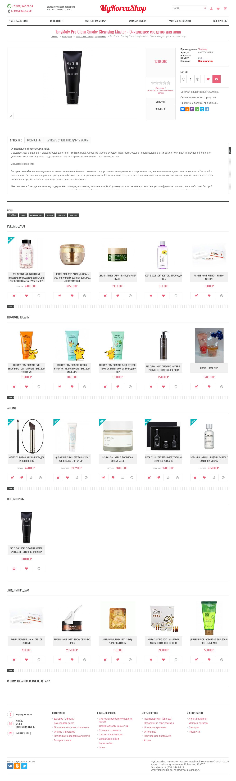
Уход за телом (137, 21)
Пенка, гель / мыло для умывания (91, 36)
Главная (54, 36)
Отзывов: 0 (160, 88)
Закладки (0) (218, 8)
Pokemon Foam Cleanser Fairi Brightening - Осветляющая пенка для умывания (26, 368)
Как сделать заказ (64, 723)
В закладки (208, 79)
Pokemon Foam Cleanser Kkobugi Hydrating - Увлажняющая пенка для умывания (72, 368)
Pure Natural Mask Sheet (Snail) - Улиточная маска (118, 641)
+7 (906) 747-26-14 (22, 6)
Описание (160, 101)
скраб (23, 214)
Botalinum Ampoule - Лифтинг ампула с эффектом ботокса (209, 459)
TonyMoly (202, 49)
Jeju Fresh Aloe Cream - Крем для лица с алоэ (117, 277)
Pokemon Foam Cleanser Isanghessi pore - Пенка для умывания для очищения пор (117, 368)
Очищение (56, 21)
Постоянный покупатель (211, 8)
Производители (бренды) (158, 718)
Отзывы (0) (161, 108)
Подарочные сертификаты (159, 723)
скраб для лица (36, 214)
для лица (73, 214)
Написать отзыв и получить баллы (161, 91)
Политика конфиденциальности (72, 735)
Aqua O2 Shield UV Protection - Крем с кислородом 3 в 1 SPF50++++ (72, 459)
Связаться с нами (109, 738)
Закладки (194, 727)
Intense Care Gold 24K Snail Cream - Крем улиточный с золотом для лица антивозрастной (72, 277)
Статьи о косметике (110, 730)
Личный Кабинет (198, 718)
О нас (102, 747)
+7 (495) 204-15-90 (21, 11)
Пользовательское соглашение (71, 727)
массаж (50, 214)
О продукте (39, 295)
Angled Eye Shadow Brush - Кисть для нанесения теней (26, 459)
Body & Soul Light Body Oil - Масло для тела (163, 277)
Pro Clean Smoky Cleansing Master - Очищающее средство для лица (26, 550)
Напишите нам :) (23, 733)
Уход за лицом (18, 21)
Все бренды (220, 21)
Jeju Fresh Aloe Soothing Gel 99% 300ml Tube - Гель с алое (209, 641)
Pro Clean (12, 214)
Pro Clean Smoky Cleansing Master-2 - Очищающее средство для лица (163, 368)
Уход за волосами (180, 21)
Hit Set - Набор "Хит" (209, 368)
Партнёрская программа (157, 735)
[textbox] (189, 8)
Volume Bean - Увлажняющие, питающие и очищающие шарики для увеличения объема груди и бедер (26, 277)
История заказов (198, 723)
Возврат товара (62, 740)
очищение (61, 214)
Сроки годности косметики (114, 726)
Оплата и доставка (64, 731)
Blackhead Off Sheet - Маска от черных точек (72, 641)
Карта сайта (105, 743)
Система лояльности (110, 734)
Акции (147, 740)
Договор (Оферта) (64, 718)
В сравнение (31, 477)
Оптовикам (150, 731)
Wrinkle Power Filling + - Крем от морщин (209, 277)
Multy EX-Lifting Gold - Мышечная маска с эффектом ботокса (163, 641)
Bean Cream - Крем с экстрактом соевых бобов (117, 459)
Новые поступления (155, 727)
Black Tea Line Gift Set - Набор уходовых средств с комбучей (163, 459)
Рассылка (194, 731)
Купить (14, 295)
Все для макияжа (95, 21)
